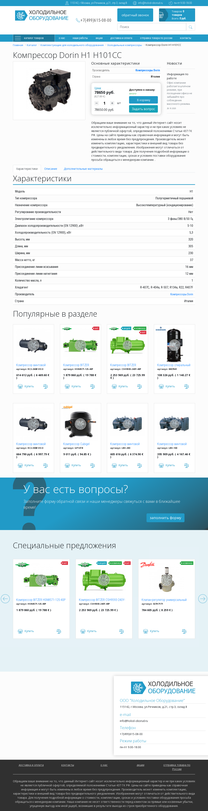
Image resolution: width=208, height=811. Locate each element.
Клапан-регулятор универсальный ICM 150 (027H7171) (164, 600)
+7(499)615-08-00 (95, 20)
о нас (104, 765)
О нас (62, 38)
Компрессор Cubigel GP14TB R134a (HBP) (76, 444)
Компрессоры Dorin (148, 70)
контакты (67, 765)
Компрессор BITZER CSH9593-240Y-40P (123, 365)
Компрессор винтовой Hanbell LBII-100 (172, 444)
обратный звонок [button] (135, 15)
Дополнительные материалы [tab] (83, 169)
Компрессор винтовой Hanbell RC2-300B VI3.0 (31, 444)
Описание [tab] (50, 169)
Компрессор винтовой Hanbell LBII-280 (125, 444)
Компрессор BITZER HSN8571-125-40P (76, 365)
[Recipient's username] (151, 27)
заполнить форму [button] (165, 517)
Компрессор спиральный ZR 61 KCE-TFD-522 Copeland (173, 365)
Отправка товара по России (156, 38)
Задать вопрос (143, 109)
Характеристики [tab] (27, 169)
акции (140, 765)
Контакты (185, 38)
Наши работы (80, 38)
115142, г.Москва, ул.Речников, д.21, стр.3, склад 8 (98, 3)
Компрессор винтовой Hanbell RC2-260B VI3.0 (31, 365)
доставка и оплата (121, 38)
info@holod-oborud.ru (150, 3)
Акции (99, 38)
